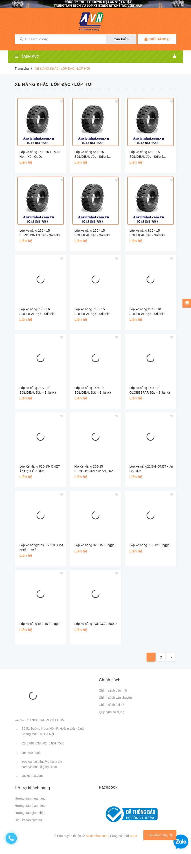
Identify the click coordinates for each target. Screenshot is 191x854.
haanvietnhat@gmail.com (39, 767)
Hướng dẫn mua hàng (30, 798)
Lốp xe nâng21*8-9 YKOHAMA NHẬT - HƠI (41, 547)
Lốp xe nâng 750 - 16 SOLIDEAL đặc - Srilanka (38, 311)
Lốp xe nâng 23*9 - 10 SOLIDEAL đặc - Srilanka (148, 311)
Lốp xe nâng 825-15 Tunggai (95, 545)
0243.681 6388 (32, 743)
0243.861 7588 (53, 743)
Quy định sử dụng (111, 712)
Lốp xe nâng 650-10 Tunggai (40, 623)
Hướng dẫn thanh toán (30, 805)
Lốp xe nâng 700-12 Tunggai (150, 545)
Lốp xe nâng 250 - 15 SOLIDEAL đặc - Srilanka (93, 233)
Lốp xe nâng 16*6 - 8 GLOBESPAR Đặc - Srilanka (150, 390)
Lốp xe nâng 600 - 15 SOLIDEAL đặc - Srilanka (148, 154)
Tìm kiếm (121, 39)
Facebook (108, 787)
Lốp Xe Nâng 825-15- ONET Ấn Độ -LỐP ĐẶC (40, 469)
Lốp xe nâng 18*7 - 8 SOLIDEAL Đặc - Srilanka (38, 390)
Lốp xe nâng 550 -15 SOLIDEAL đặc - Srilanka (93, 154)
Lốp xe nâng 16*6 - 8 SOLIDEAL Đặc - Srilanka (93, 390)
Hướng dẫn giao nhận (30, 813)
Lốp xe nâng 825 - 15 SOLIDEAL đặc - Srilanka (148, 233)
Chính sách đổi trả (112, 705)
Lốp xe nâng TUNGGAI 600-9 (96, 623)
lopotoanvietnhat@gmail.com (42, 761)
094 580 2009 (31, 753)
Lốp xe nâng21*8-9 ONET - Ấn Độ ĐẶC (151, 469)
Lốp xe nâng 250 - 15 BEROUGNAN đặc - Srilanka (40, 233)
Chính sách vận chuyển (115, 697)
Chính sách (110, 680)
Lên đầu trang (160, 835)
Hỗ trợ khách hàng (32, 788)
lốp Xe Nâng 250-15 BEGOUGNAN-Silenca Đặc (94, 469)
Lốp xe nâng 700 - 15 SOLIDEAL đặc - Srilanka (93, 311)
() (159, 39)
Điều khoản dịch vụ (28, 820)
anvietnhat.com (32, 775)
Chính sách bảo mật (113, 690)
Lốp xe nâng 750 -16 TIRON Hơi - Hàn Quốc (40, 154)
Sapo (133, 836)
